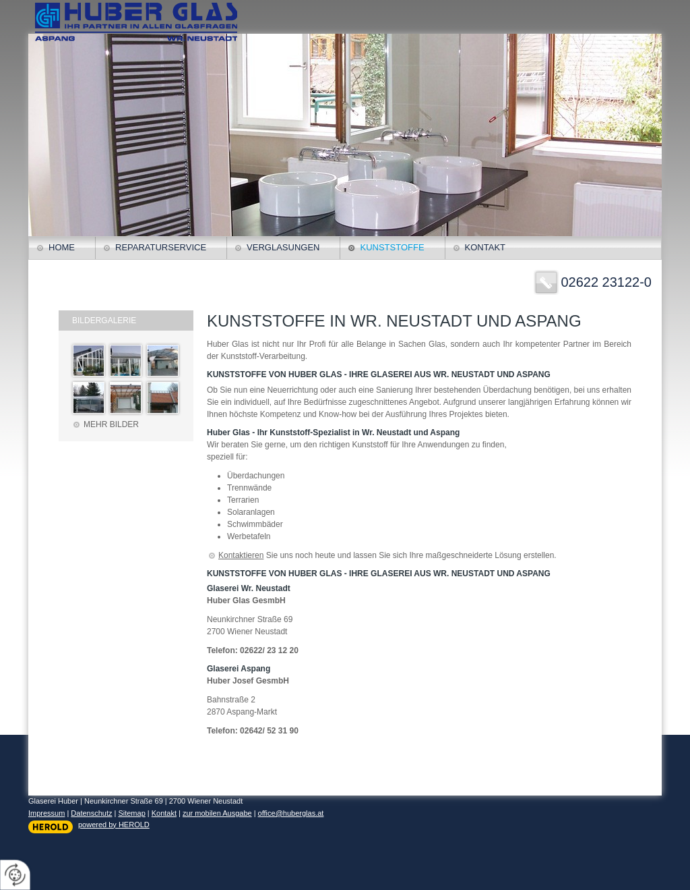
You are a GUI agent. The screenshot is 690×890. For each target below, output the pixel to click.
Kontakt (485, 247)
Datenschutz (91, 813)
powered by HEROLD (114, 825)
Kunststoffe (392, 247)
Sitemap (131, 813)
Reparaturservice (160, 247)
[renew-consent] (15, 875)
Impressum (46, 813)
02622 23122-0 (606, 282)
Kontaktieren (240, 555)
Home (62, 247)
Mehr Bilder (111, 424)
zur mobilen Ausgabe (217, 813)
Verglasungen (283, 247)
